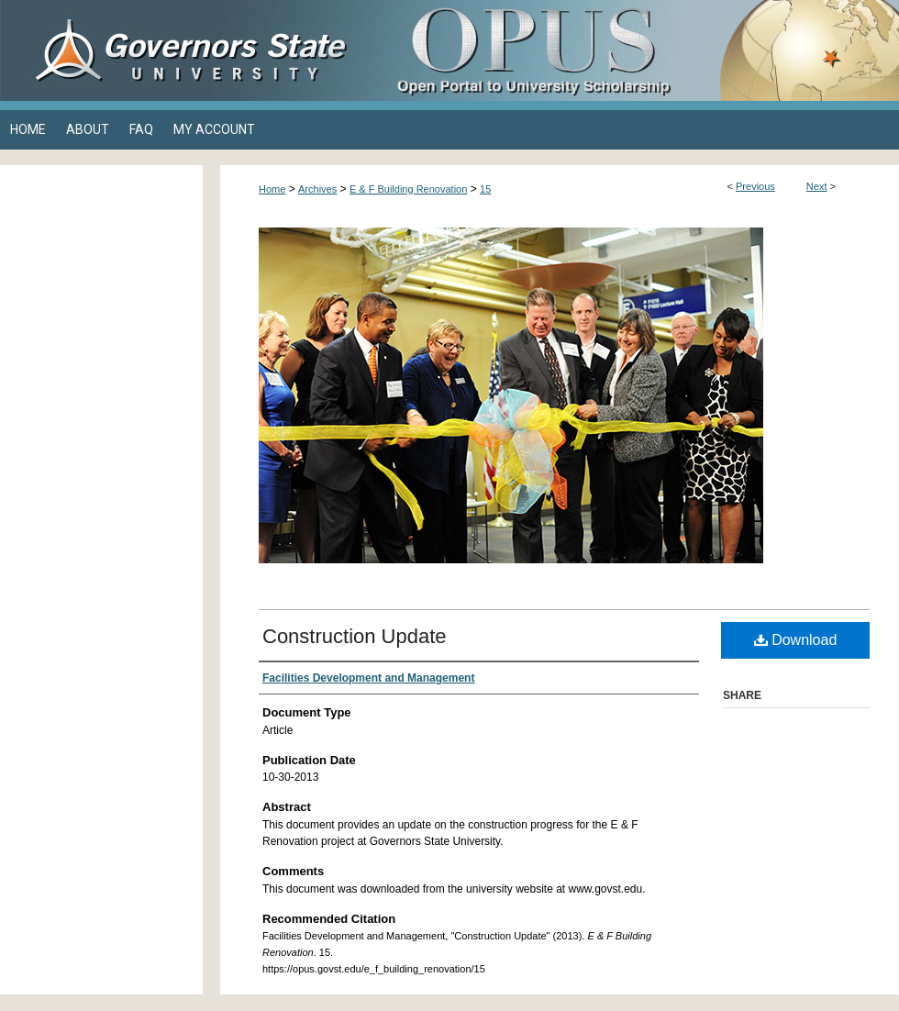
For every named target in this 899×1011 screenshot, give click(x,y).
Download (796, 640)
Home (272, 188)
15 (485, 188)
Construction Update (354, 636)
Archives (317, 188)
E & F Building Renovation (408, 188)
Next (816, 186)
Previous (755, 186)
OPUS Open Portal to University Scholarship (633, 50)
